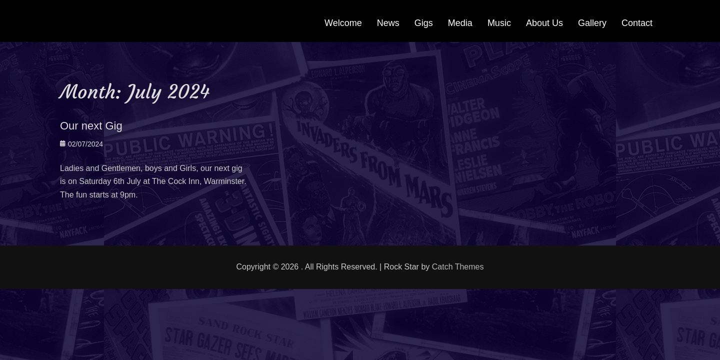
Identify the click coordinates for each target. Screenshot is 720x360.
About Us (544, 23)
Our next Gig (91, 126)
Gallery (592, 23)
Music (499, 23)
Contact (637, 23)
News (388, 23)
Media (460, 23)
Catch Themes (458, 266)
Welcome (343, 23)
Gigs (423, 23)
